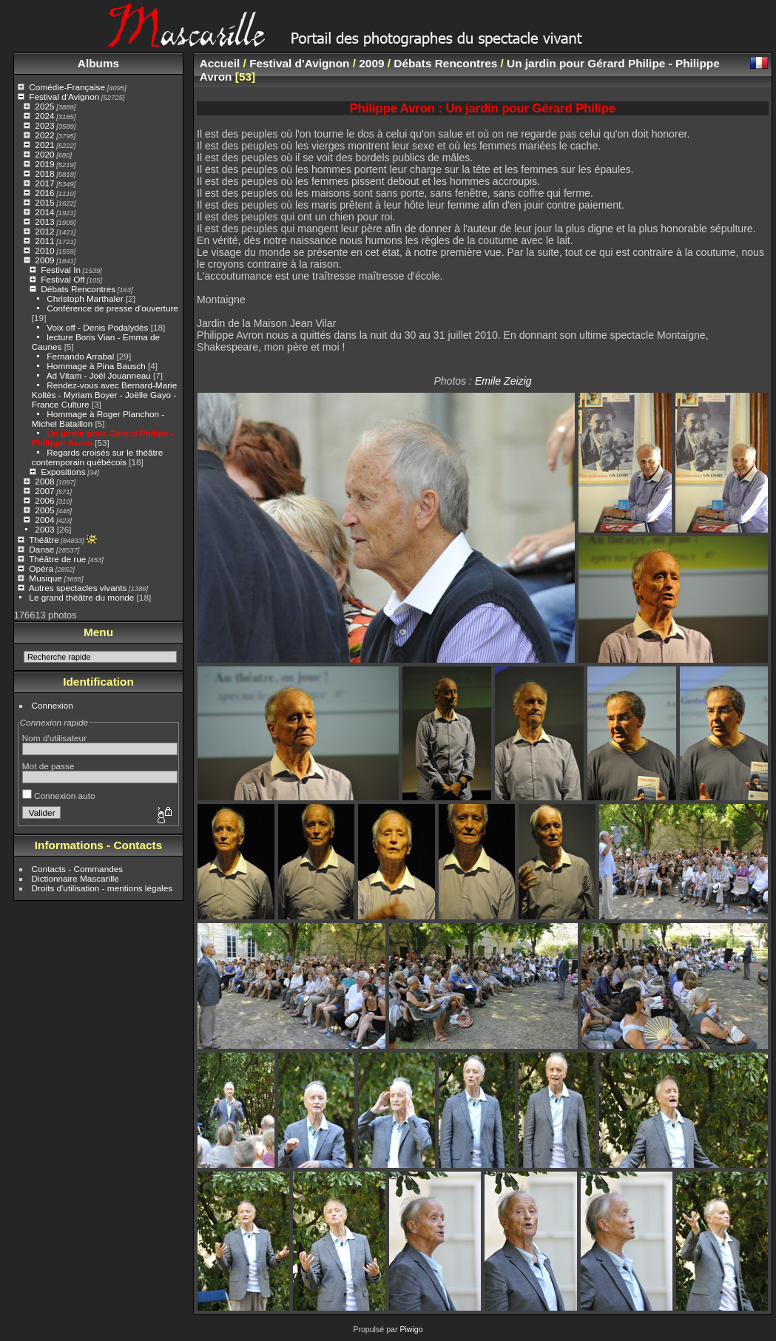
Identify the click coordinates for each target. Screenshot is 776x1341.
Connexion (52, 705)
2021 (44, 144)
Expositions (63, 471)
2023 (44, 125)
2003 (44, 529)
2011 (44, 241)
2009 (44, 260)
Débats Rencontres (78, 289)
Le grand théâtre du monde (81, 597)
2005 (44, 510)
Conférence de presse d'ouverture (112, 308)
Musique (45, 578)
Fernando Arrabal (80, 356)
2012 (44, 231)
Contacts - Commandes (78, 869)
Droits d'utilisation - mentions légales (102, 888)
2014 (44, 212)
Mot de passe (48, 766)
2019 (44, 164)
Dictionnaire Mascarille (75, 878)
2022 (44, 135)
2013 (44, 221)
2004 (44, 519)
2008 (44, 481)
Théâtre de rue (57, 559)
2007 (44, 491)
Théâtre (44, 539)
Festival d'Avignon (64, 96)
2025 (44, 106)
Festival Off (62, 279)
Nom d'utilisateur (54, 738)
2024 (44, 116)
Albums (98, 63)
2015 (44, 202)
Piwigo (410, 1329)
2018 (44, 173)
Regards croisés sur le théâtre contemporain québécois (97, 457)
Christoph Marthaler (85, 298)
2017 (44, 183)
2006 (44, 500)
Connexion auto (58, 795)
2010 (44, 250)
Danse (41, 549)
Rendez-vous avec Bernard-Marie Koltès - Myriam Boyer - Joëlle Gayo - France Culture (104, 394)
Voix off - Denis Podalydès (97, 327)
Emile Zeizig (503, 381)
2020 (44, 154)
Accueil (220, 63)
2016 (44, 192)
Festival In (61, 269)
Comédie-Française (67, 87)
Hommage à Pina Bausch (96, 366)
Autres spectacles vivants (78, 587)
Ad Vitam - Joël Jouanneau (99, 375)
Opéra (41, 568)
